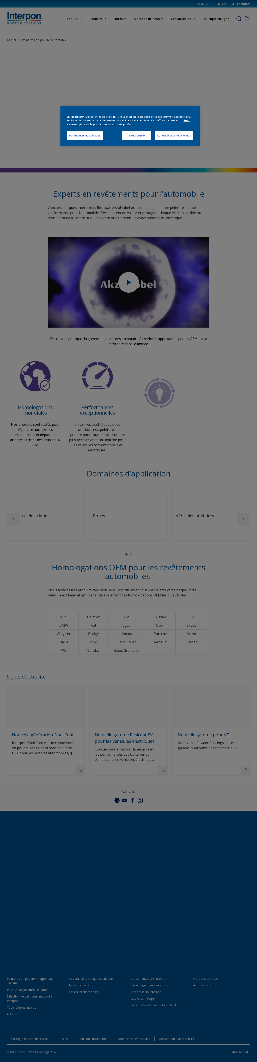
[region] (130, 126)
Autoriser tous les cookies (174, 135)
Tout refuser (137, 135)
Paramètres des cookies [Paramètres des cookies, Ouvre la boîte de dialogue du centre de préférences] (85, 135)
